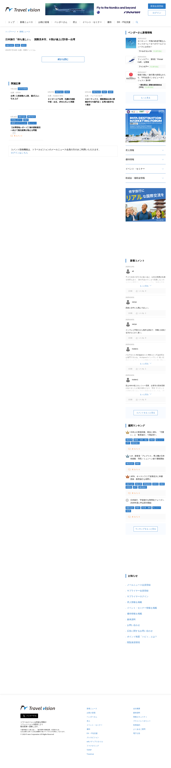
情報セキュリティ (140, 717)
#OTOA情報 (22, 89)
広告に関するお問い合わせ (140, 631)
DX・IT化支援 (123, 22)
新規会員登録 (156, 6)
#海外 (17, 45)
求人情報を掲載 (134, 602)
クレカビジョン (93, 737)
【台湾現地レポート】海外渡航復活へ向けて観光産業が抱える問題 (25, 128)
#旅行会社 (9, 45)
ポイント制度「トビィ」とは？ (142, 637)
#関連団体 (147, 484)
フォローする (31, 716)
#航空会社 (59, 92)
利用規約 (136, 725)
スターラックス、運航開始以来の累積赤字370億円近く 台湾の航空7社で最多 (100, 102)
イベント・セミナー (92, 22)
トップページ (10, 32)
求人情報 (130, 150)
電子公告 (136, 733)
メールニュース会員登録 (139, 585)
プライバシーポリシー (142, 721)
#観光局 (129, 440)
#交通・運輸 (146, 508)
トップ (11, 22)
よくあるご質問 (139, 729)
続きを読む (63, 59)
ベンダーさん (61, 22)
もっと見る (145, 98)
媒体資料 (131, 619)
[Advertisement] (146, 241)
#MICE (155, 484)
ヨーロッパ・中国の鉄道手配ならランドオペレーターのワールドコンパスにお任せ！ (152, 44)
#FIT (128, 443)
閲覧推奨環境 (133, 642)
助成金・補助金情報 (135, 178)
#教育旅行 (135, 443)
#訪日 (24, 45)
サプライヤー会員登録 (137, 591)
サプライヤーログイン (137, 596)
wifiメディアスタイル (95, 742)
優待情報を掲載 (134, 614)
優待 (109, 22)
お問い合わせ (133, 625)
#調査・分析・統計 (141, 440)
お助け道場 (43, 22)
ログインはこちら (19, 153)
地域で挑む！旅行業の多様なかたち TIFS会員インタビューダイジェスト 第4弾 (152, 77)
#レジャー (32, 123)
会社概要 (136, 709)
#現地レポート (16, 120)
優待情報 (130, 159)
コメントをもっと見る (145, 413)
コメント (18, 136)
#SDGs (128, 487)
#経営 (110, 92)
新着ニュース (26, 22)
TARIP (89, 750)
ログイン (157, 13)
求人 (75, 22)
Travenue (90, 754)
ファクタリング (93, 746)
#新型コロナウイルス (19, 123)
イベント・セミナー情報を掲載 (142, 608)
